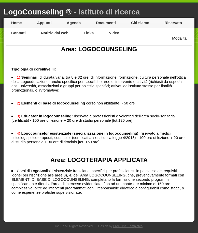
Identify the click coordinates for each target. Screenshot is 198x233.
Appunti (44, 23)
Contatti (18, 33)
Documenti (106, 23)
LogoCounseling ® (72, 12)
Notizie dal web (54, 33)
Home (16, 23)
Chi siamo (140, 23)
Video (114, 33)
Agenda (74, 23)
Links (89, 33)
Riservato (173, 23)
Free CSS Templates (128, 226)
